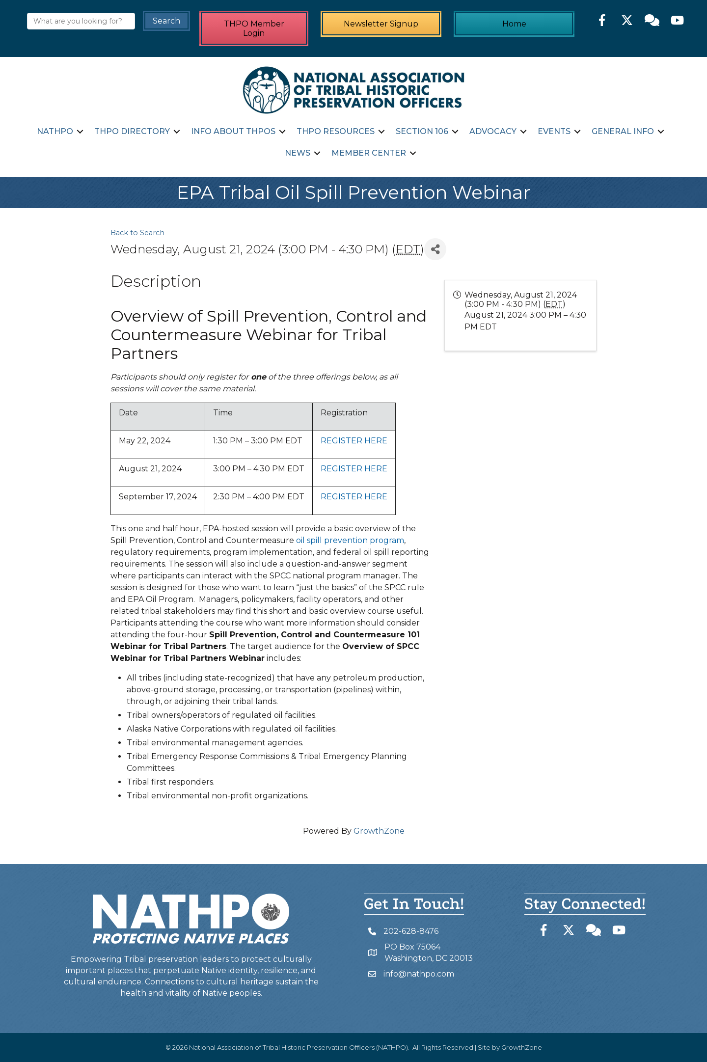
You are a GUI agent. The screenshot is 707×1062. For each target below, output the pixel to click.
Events (554, 131)
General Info (623, 131)
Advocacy (493, 131)
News (297, 153)
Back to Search (137, 232)
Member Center (368, 153)
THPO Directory (132, 131)
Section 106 (422, 131)
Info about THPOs (233, 131)
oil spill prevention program (350, 540)
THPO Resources (336, 131)
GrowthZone (379, 831)
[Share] (435, 249)
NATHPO (55, 131)
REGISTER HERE (354, 440)
